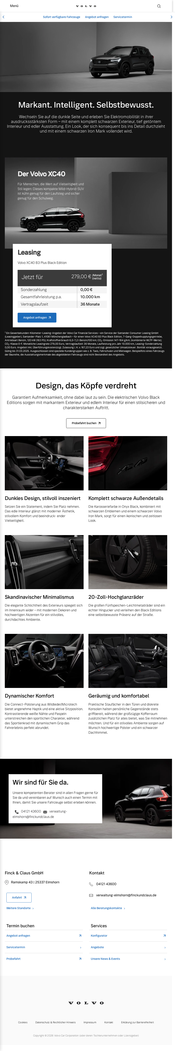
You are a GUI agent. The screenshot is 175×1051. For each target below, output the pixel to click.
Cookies (22, 1022)
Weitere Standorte (18, 908)
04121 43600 (27, 811)
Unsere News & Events (105, 959)
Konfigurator (99, 935)
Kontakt (108, 1022)
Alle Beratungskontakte (106, 908)
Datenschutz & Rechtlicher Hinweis (55, 1022)
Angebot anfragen (97, 17)
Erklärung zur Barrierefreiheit (137, 1022)
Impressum (90, 1022)
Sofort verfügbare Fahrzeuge (61, 17)
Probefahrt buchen (84, 423)
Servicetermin (122, 17)
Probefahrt (13, 959)
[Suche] (159, 6)
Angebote (97, 947)
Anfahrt (17, 897)
